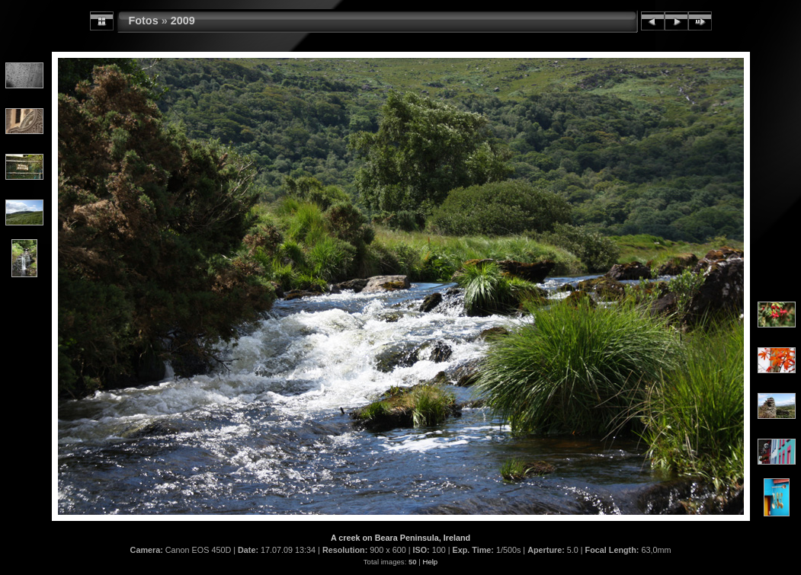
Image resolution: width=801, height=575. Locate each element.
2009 (183, 20)
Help (429, 561)
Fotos (144, 20)
